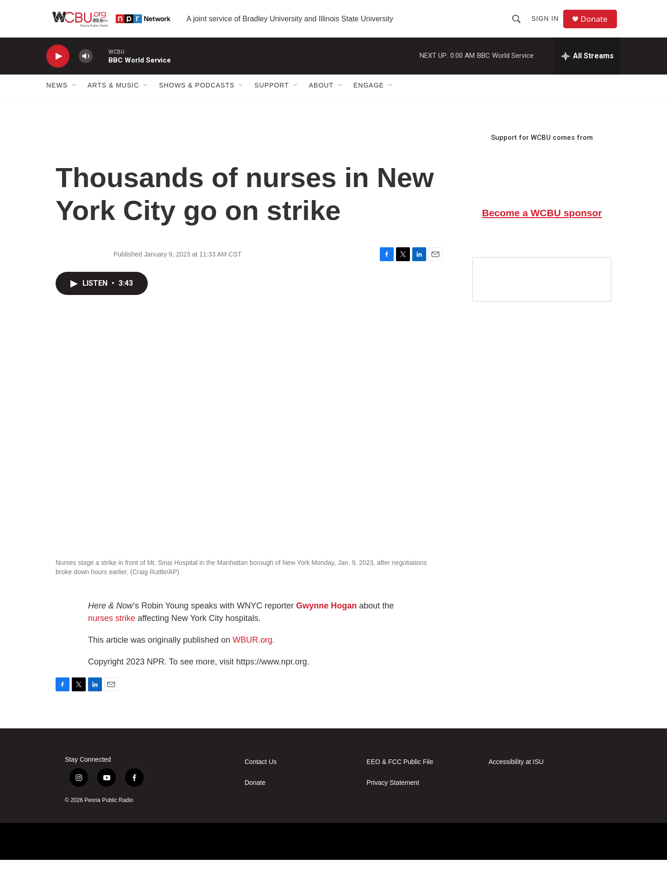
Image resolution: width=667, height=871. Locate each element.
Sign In (547, 24)
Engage (368, 96)
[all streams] (587, 67)
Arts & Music (113, 96)
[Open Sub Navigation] (74, 96)
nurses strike (111, 629)
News (57, 96)
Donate (597, 24)
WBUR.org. (254, 651)
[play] (57, 67)
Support (271, 96)
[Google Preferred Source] (542, 290)
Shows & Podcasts (196, 96)
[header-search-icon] (519, 24)
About (321, 96)
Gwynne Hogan (326, 616)
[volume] (86, 67)
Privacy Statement (392, 793)
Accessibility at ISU (516, 773)
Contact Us (261, 773)
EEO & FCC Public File (399, 773)
